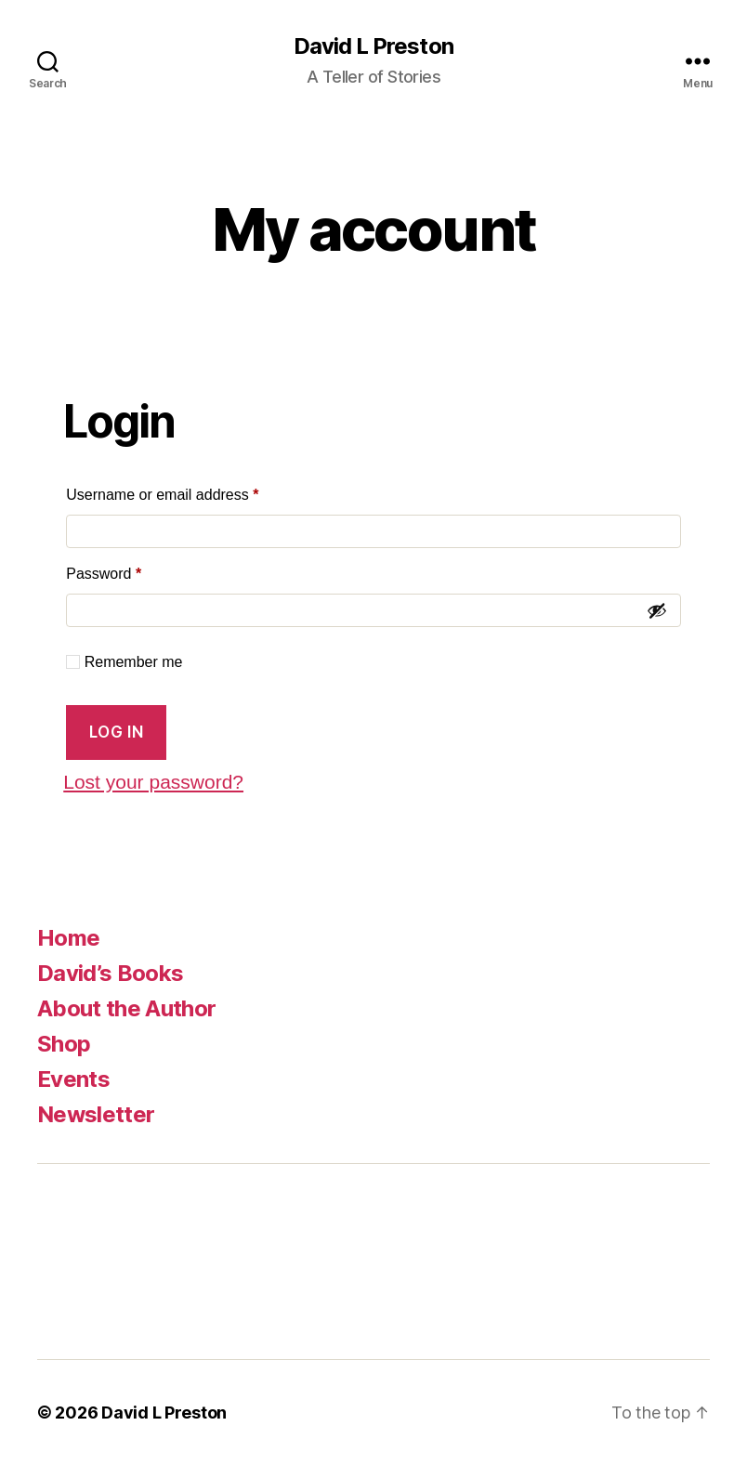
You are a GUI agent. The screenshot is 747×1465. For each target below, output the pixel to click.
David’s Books (110, 973)
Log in (116, 732)
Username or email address (192, 491)
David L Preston (373, 46)
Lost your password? (153, 781)
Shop (63, 1043)
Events (73, 1079)
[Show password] (657, 610)
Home (68, 937)
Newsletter (95, 1114)
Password (133, 570)
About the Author (126, 1008)
